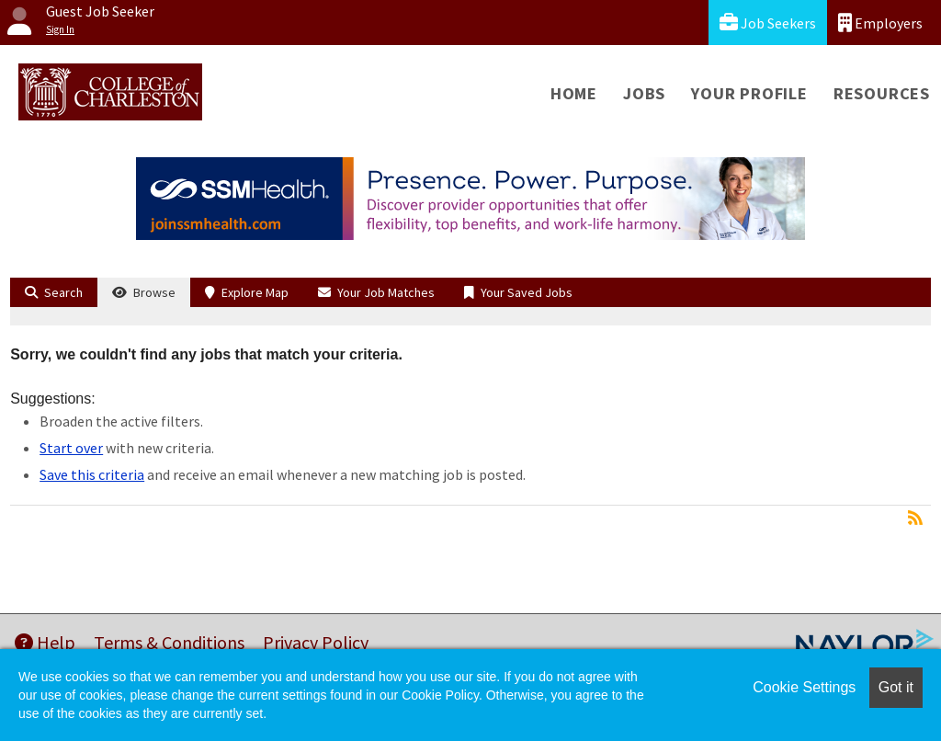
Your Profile (749, 93)
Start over (71, 448)
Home (573, 93)
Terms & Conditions (169, 642)
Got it (896, 687)
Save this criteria (92, 474)
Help (45, 642)
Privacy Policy (315, 642)
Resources (881, 93)
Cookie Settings (804, 687)
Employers (880, 22)
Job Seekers (768, 22)
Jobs (644, 93)
